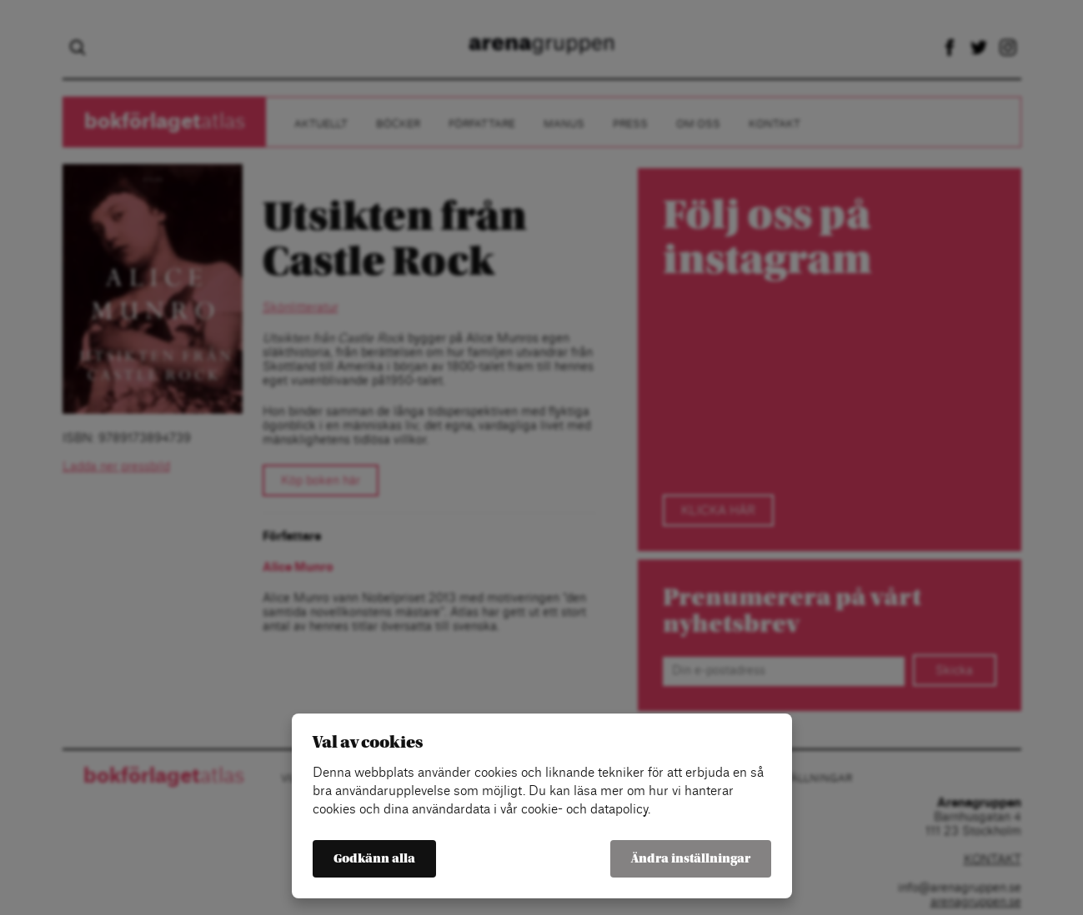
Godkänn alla (374, 859)
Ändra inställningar (690, 859)
